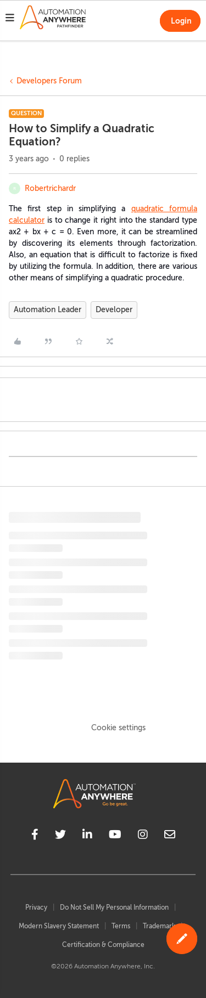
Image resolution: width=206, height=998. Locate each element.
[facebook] (34, 836)
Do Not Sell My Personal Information (114, 907)
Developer (114, 310)
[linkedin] (87, 836)
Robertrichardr (50, 188)
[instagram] (143, 836)
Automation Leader (47, 310)
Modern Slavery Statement (59, 926)
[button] (9, 19)
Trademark (159, 926)
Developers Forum (49, 81)
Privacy (36, 907)
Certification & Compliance (103, 945)
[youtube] (115, 836)
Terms (121, 926)
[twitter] (60, 836)
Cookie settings (118, 728)
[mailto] (169, 836)
